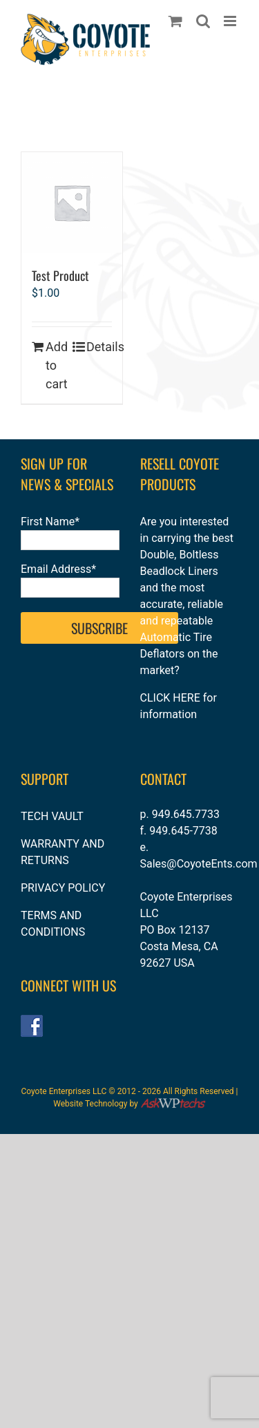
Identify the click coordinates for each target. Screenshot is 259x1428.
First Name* (50, 521)
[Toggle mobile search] (203, 21)
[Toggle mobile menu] (231, 21)
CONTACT (163, 778)
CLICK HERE (170, 697)
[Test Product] (71, 202)
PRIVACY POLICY (63, 887)
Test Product (60, 275)
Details (99, 346)
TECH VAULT (52, 816)
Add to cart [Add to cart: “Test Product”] (57, 365)
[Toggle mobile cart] (175, 21)
